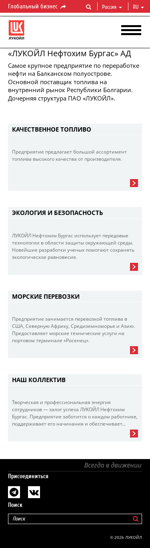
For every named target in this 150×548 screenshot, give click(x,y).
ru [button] (138, 7)
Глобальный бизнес (37, 7)
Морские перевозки (46, 296)
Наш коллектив (39, 380)
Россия (112, 7)
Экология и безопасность (57, 213)
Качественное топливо (51, 129)
